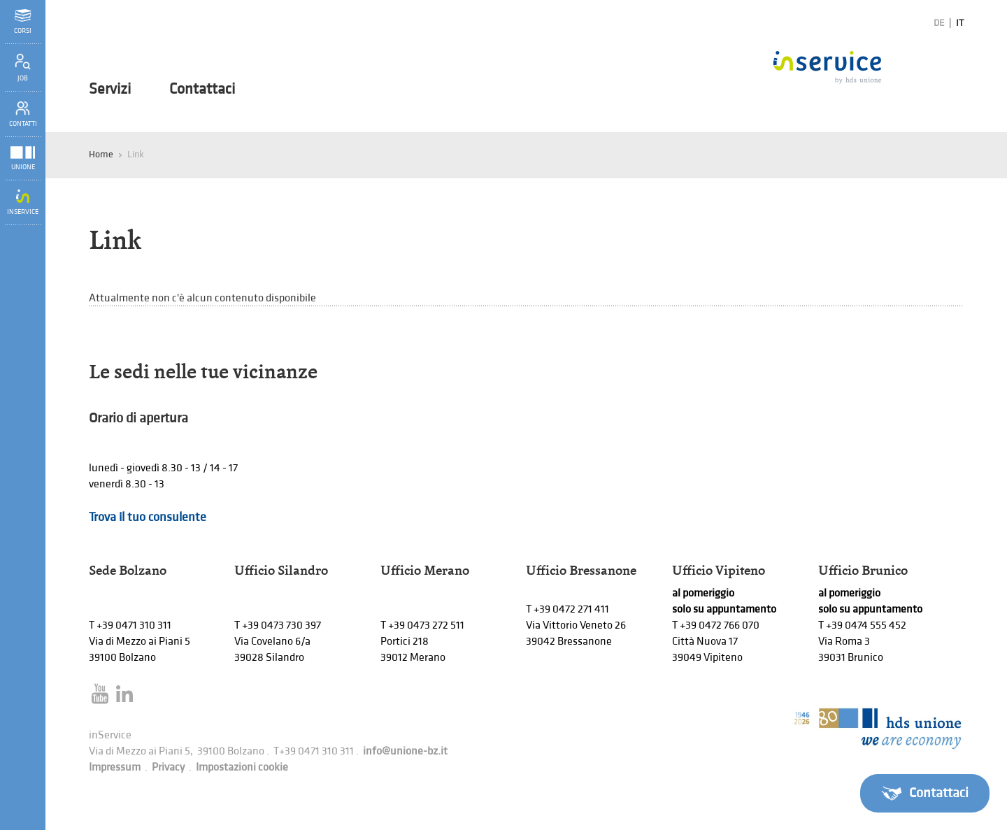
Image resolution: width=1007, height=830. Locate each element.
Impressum (115, 767)
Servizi (110, 89)
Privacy (168, 767)
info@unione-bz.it (405, 751)
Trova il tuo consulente (147, 517)
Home (101, 154)
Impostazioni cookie (242, 767)
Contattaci (202, 89)
